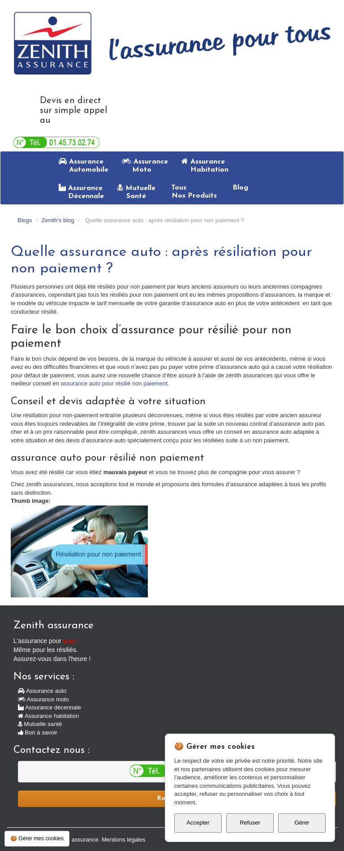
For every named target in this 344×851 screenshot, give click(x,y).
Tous (193, 191)
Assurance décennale (49, 707)
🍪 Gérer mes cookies (37, 838)
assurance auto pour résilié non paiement (113, 383)
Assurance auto (42, 690)
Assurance (83, 165)
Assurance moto (43, 699)
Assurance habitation (48, 716)
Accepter (197, 822)
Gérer (301, 822)
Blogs (24, 220)
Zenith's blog (57, 220)
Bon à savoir (37, 732)
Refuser (250, 822)
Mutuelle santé (40, 724)
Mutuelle (136, 192)
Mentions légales (124, 839)
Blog (239, 187)
